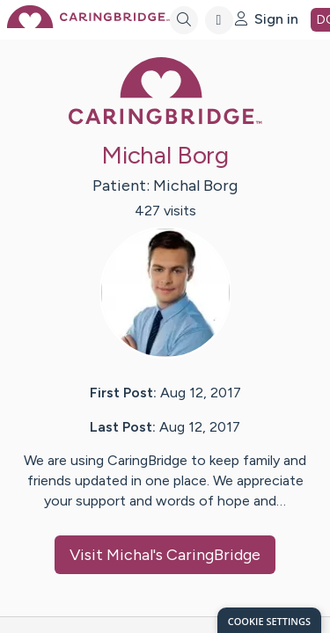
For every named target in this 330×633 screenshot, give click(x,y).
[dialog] (269, 620)
